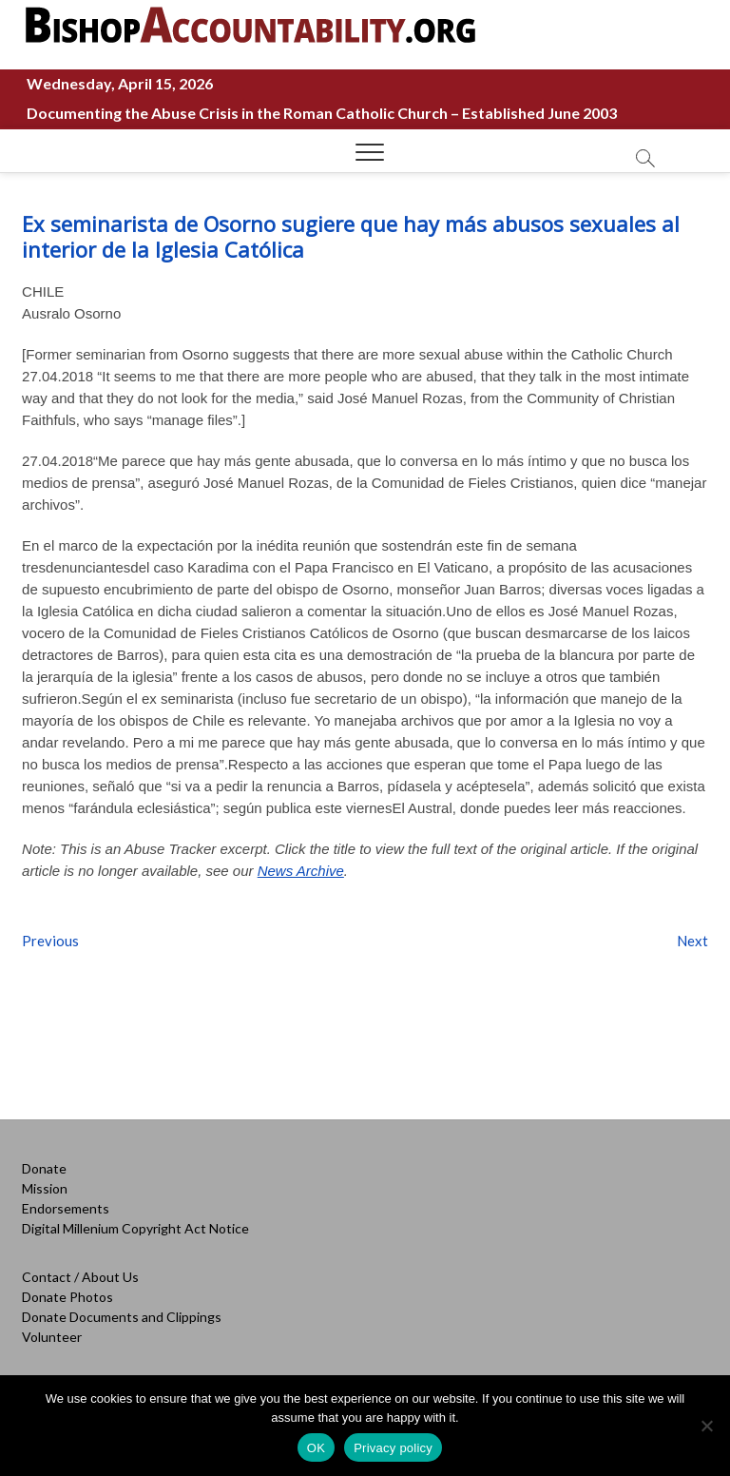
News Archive (301, 871)
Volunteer (52, 1337)
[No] (706, 1425)
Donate (44, 1168)
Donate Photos (67, 1297)
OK (316, 1448)
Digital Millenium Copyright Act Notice (135, 1228)
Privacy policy (393, 1448)
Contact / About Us (80, 1277)
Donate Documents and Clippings (121, 1317)
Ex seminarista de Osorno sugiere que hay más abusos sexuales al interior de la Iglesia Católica (351, 236)
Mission (44, 1188)
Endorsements (65, 1208)
